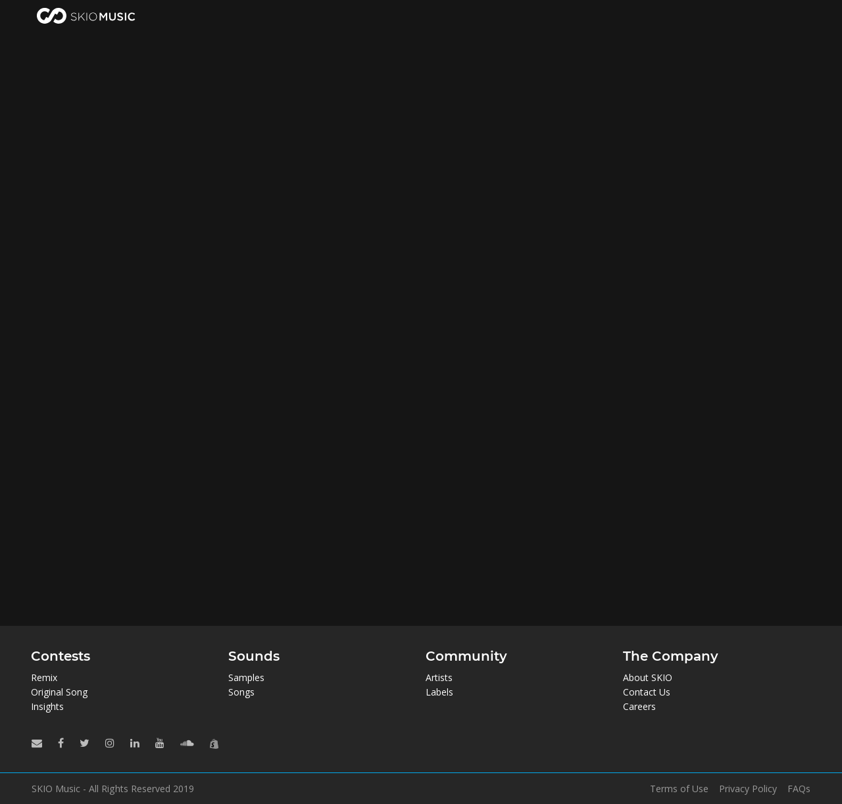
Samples (246, 677)
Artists (439, 677)
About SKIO (647, 677)
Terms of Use (679, 788)
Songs (241, 692)
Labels (439, 692)
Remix (44, 677)
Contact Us (646, 692)
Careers (639, 706)
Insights (47, 706)
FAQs (798, 788)
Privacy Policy (748, 788)
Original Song (59, 692)
